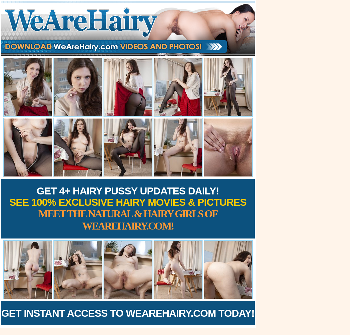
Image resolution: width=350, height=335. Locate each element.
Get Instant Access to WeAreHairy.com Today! (128, 313)
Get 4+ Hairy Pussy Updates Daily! (127, 208)
